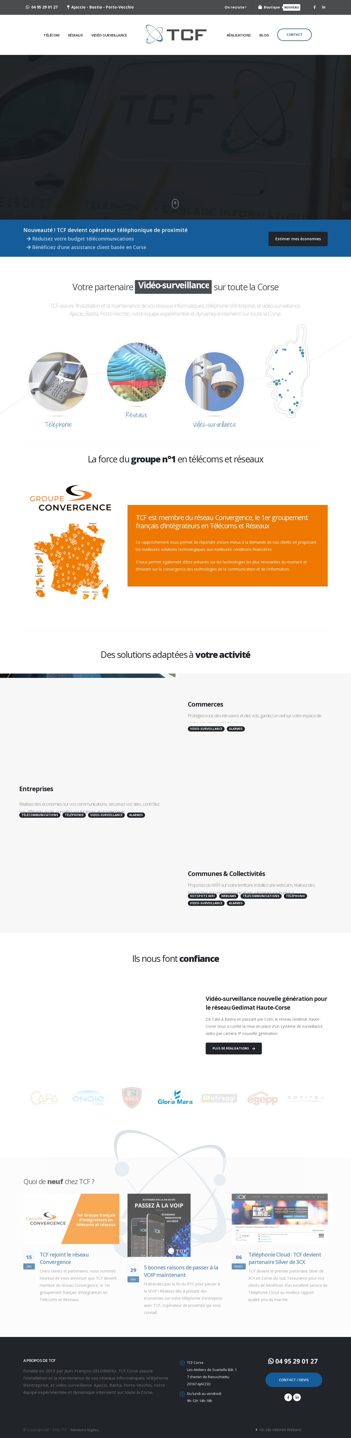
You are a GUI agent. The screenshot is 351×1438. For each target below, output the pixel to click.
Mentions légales (85, 1430)
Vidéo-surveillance (109, 35)
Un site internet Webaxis (280, 1429)
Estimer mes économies (298, 238)
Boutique (279, 7)
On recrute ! (235, 7)
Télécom (52, 35)
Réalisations (239, 35)
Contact (294, 34)
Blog (264, 35)
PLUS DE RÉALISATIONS (234, 1048)
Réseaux (75, 35)
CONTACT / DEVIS (294, 1379)
